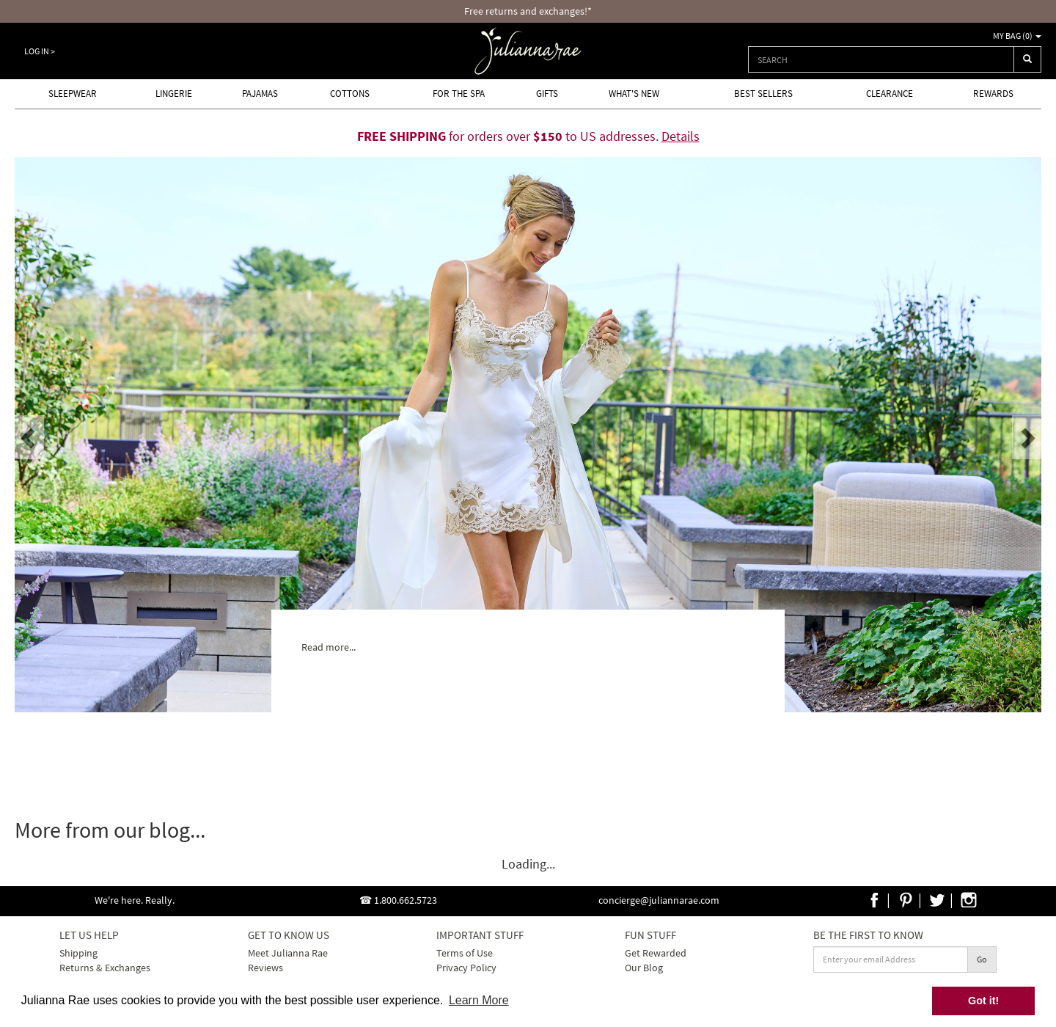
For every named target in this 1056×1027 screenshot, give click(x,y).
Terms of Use (464, 953)
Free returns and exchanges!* (528, 11)
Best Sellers (763, 93)
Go (982, 959)
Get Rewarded (655, 953)
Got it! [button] (983, 1000)
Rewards (993, 93)
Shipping (78, 953)
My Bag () (1017, 35)
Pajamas (260, 93)
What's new (634, 93)
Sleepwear (72, 93)
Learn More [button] (479, 1000)
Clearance (889, 93)
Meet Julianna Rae (288, 953)
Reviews (265, 967)
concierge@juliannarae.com (658, 900)
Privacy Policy (466, 967)
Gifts (547, 93)
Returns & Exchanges (104, 967)
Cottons (350, 93)
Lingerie (173, 93)
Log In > (39, 50)
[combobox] (881, 59)
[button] (29, 437)
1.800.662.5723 (405, 900)
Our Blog (644, 967)
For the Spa (459, 93)
